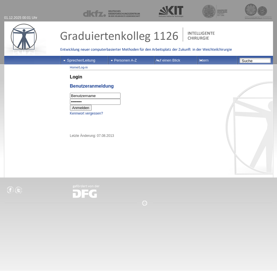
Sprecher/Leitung (81, 60)
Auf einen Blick (168, 60)
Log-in (83, 67)
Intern (203, 60)
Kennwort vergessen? (86, 113)
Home (74, 67)
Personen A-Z (125, 60)
